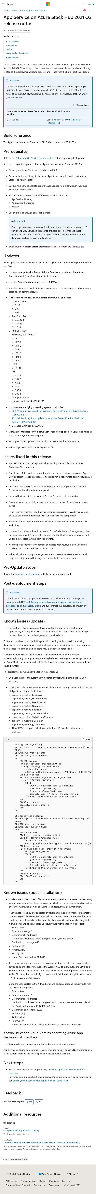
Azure (13, 10)
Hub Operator (39, 10)
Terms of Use (39, 1185)
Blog (42, 1181)
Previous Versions (28, 1181)
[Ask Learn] (84, 10)
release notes (53, 122)
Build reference (12, 41)
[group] (48, 813)
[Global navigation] (3, 4)
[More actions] (90, 10)
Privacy (65, 1181)
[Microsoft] (48, 4)
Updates (9, 49)
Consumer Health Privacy (17, 1185)
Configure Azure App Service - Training (21, 1130)
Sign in (91, 3)
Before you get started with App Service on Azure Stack (40, 1080)
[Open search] (83, 4)
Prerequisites (11, 45)
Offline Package (73, 119)
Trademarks (54, 1185)
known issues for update (27, 573)
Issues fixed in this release (17, 52)
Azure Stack (24, 10)
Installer (55, 119)
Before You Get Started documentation (35, 157)
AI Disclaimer (11, 1181)
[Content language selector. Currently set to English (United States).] (19, 1174)
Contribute (54, 1181)
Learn (5, 10)
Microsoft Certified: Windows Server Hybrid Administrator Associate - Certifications (41, 1142)
